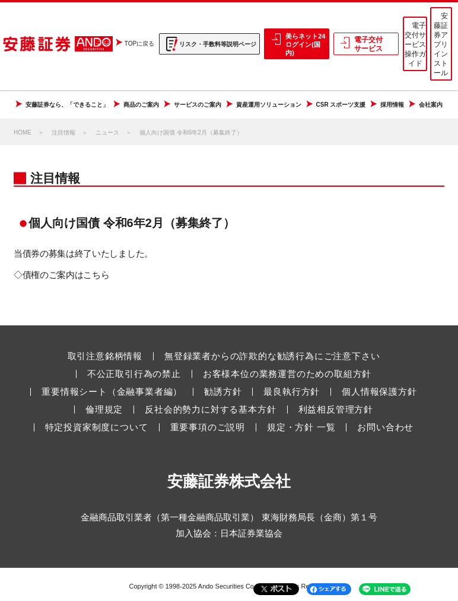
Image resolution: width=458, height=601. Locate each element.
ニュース (107, 132)
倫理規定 (104, 409)
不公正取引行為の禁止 (134, 374)
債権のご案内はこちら (66, 275)
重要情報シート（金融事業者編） (112, 392)
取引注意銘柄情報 (105, 356)
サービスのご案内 (197, 104)
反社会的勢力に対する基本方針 (210, 409)
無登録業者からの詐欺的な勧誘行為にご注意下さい (272, 356)
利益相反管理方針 (335, 409)
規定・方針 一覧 (301, 427)
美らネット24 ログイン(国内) (305, 45)
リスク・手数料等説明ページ (217, 44)
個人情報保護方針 (379, 392)
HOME (22, 132)
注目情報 (63, 132)
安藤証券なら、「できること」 (67, 104)
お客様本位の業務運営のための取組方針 (287, 374)
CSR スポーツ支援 (341, 104)
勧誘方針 (222, 392)
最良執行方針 (291, 392)
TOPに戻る (139, 43)
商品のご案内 (141, 104)
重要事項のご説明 (207, 427)
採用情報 (392, 104)
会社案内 (431, 104)
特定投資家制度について (96, 427)
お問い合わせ (385, 427)
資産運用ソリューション (268, 104)
